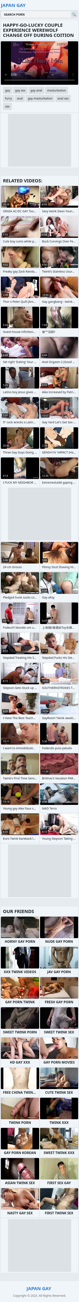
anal (20, 98)
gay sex (20, 90)
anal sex (63, 98)
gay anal (36, 90)
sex (7, 106)
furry (8, 98)
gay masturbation (40, 98)
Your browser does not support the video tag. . (39, 63)
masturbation (56, 90)
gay (7, 90)
